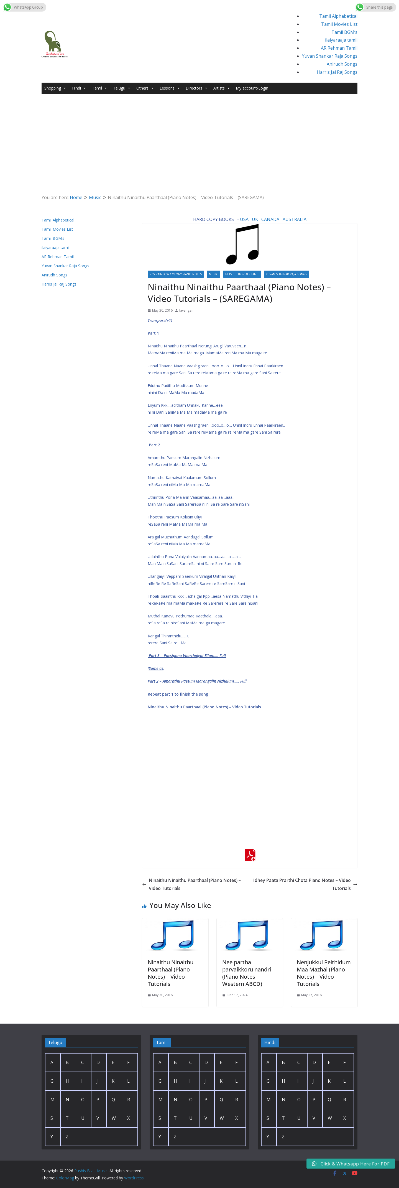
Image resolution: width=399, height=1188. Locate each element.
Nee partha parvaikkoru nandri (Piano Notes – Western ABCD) (246, 973)
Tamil (100, 88)
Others (145, 88)
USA (244, 219)
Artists (221, 88)
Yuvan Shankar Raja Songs (329, 56)
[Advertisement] (199, 135)
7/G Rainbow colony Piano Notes (176, 274)
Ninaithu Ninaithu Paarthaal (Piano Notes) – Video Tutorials (191, 884)
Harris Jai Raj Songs (337, 72)
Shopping (55, 88)
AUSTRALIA (294, 219)
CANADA (270, 219)
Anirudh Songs (342, 64)
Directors (197, 88)
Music (213, 274)
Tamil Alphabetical (338, 16)
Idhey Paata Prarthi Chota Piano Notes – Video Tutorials (305, 884)
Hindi (79, 88)
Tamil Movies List (339, 24)
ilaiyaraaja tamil (341, 40)
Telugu (122, 88)
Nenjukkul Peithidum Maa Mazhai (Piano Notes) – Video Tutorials (324, 973)
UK (255, 219)
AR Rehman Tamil (339, 48)
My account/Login (252, 88)
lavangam (187, 310)
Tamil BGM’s (344, 32)
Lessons (170, 88)
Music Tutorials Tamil (242, 274)
